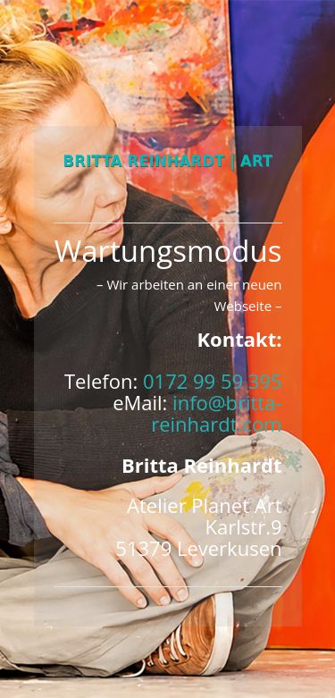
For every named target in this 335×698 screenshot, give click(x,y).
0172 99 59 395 (212, 380)
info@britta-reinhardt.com (216, 413)
